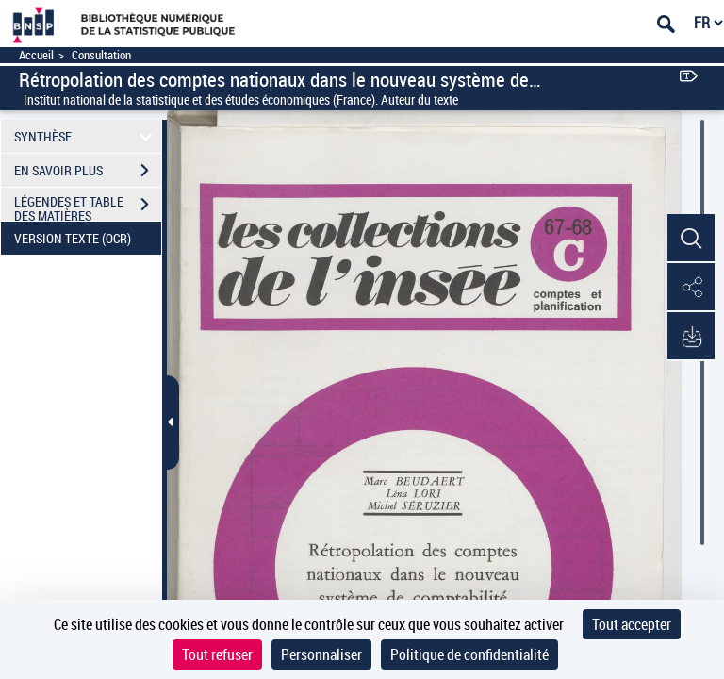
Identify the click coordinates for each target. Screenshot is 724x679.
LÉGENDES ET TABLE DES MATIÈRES (87, 206)
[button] (691, 238)
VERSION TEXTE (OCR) (87, 238)
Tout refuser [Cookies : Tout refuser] (217, 654)
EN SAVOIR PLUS (87, 170)
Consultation (101, 55)
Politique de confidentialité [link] (469, 654)
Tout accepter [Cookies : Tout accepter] (631, 624)
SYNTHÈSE (86, 136)
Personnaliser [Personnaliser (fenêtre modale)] (321, 654)
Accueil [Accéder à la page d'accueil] (36, 55)
